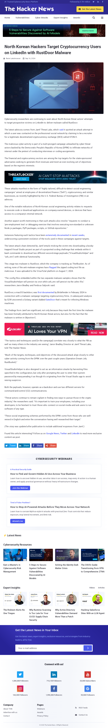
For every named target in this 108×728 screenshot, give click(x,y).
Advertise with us (10, 712)
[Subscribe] (88, 648)
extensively (51, 235)
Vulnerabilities (23, 18)
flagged (53, 267)
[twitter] (20, 678)
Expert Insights (61, 18)
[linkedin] (54, 678)
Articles (101, 588)
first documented (46, 292)
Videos (92, 588)
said (61, 129)
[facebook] (54, 692)
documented (63, 235)
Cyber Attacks (41, 18)
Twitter (63, 433)
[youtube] (87, 678)
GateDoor (50, 299)
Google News (52, 433)
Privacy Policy (42, 716)
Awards (76, 18)
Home (7, 18)
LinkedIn (75, 433)
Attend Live (17, 521)
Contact (6, 716)
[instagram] (20, 692)
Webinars (41, 709)
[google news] (87, 691)
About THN (7, 709)
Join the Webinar (20, 488)
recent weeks (78, 235)
